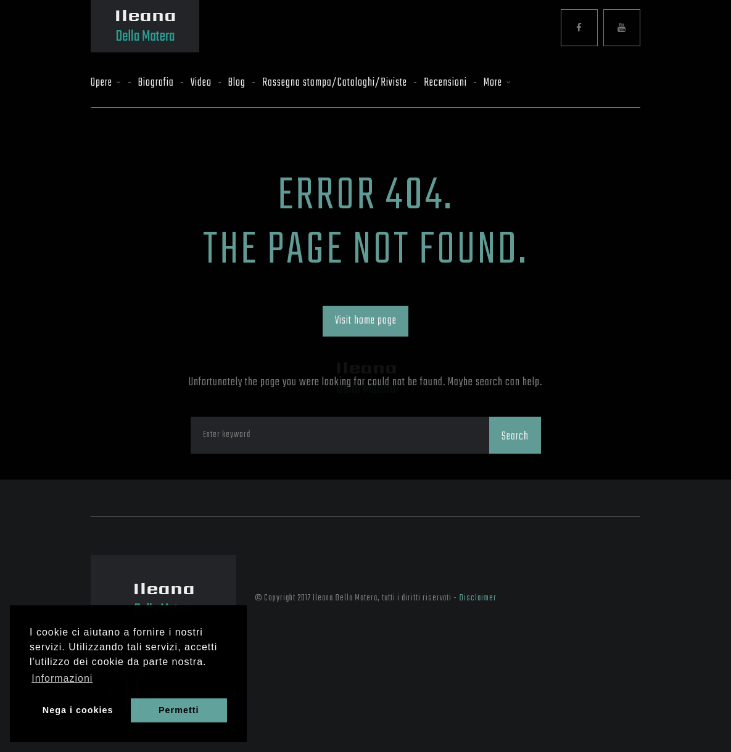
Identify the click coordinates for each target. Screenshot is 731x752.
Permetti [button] (179, 710)
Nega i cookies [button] (78, 710)
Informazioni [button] (62, 678)
